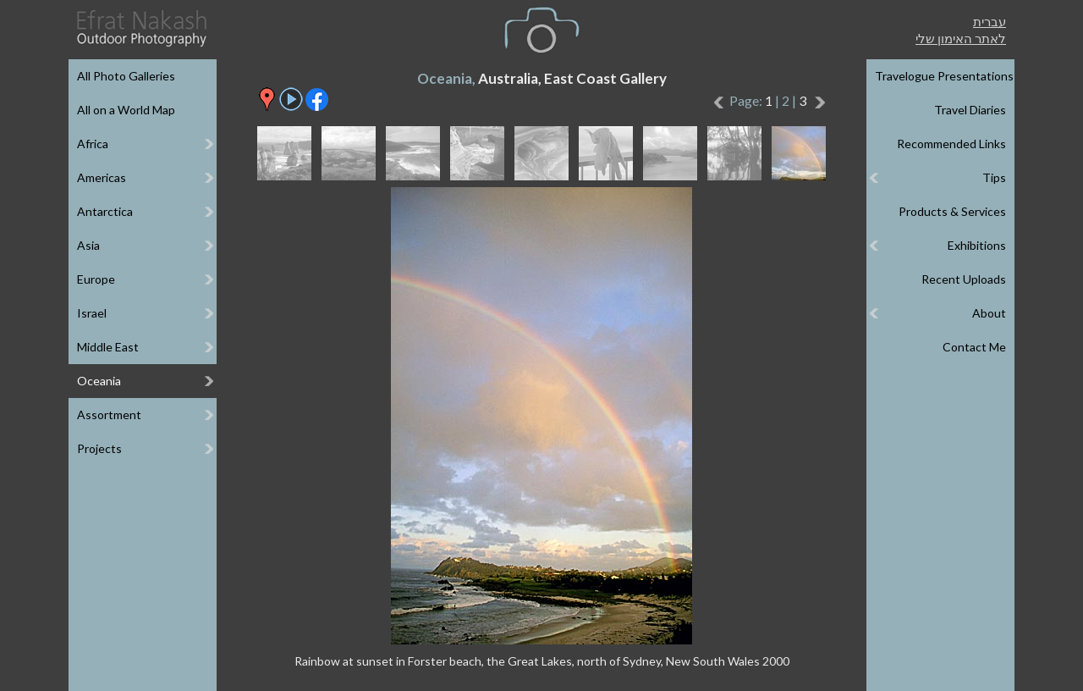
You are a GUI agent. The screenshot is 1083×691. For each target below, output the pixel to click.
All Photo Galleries (126, 76)
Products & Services (952, 211)
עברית (989, 21)
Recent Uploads (963, 279)
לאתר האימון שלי (960, 38)
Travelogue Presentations (944, 76)
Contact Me (974, 347)
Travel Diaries (970, 109)
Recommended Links (951, 143)
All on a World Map (126, 109)
